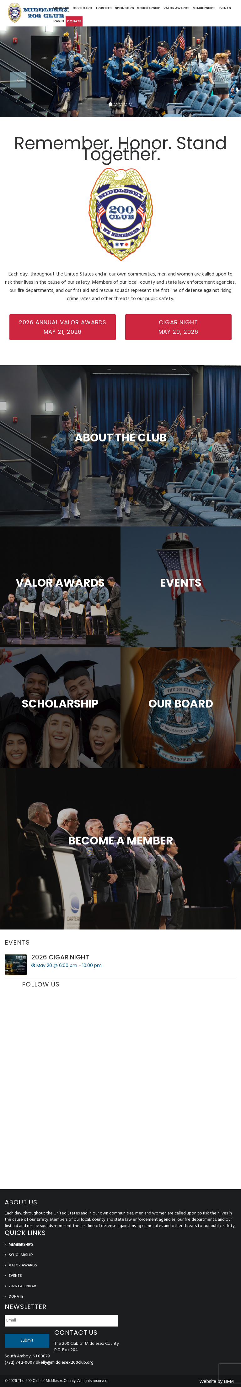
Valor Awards (176, 8)
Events (225, 8)
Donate (74, 21)
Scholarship (148, 8)
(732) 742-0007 (20, 1362)
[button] (18, 94)
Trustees (103, 8)
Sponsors (124, 8)
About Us (61, 8)
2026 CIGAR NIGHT (60, 957)
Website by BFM (216, 1381)
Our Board (82, 8)
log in (58, 21)
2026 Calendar (22, 1286)
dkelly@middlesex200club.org (65, 1362)
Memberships (204, 8)
